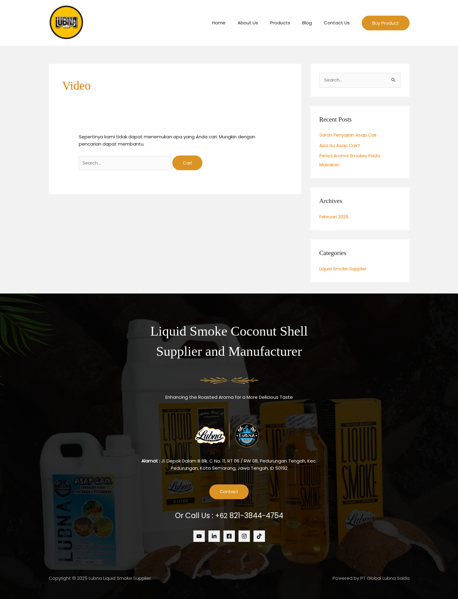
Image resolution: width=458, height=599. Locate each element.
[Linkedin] (214, 535)
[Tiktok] (259, 535)
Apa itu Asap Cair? (340, 145)
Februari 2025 (334, 216)
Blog (311, 23)
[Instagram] (244, 535)
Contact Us (338, 23)
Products (288, 23)
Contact (229, 491)
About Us (258, 23)
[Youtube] (199, 535)
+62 (249, 515)
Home (232, 23)
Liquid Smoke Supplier (343, 268)
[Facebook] (229, 535)
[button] (386, 23)
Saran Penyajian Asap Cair (348, 135)
